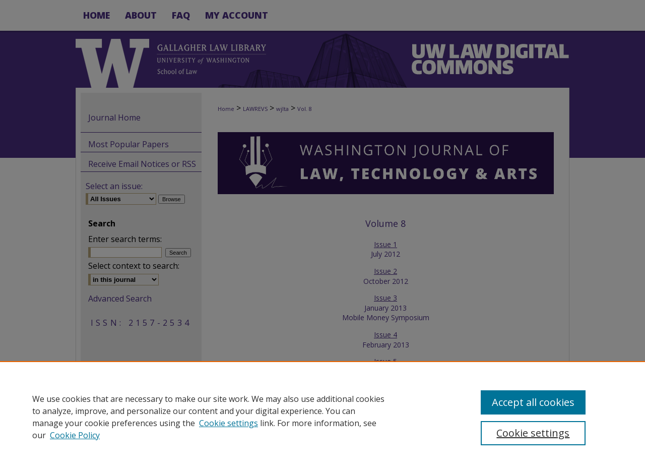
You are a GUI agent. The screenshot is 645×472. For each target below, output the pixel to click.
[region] (322, 416)
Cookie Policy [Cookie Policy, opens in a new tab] (75, 435)
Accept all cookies (533, 402)
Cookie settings (228, 423)
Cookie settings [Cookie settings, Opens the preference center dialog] (532, 433)
